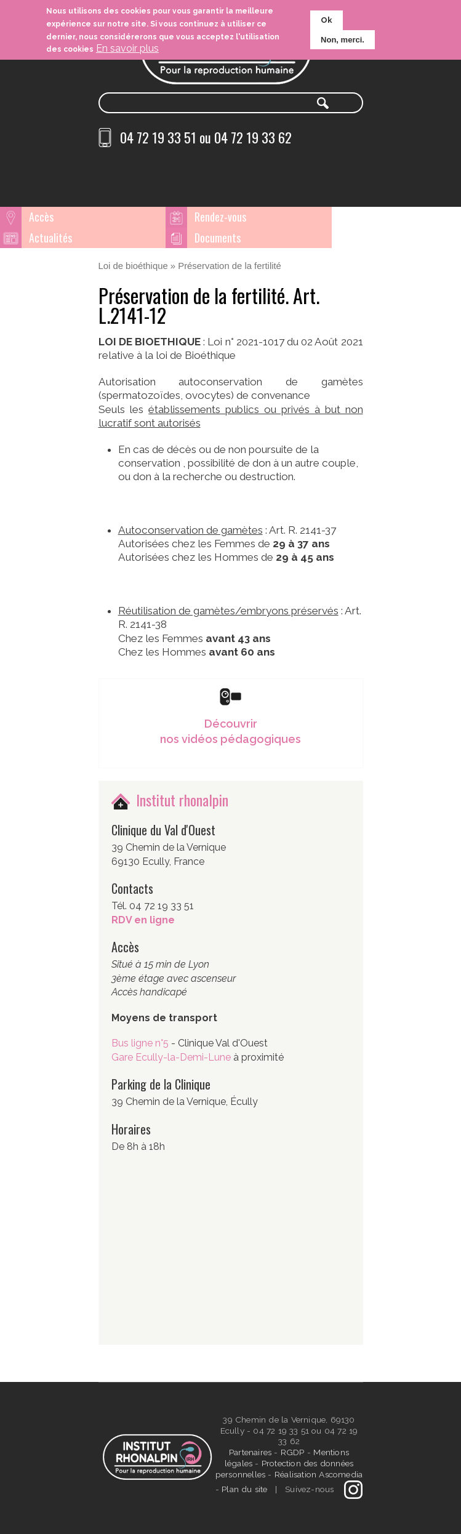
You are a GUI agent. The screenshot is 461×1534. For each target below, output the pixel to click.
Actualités (357, 217)
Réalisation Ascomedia (319, 1474)
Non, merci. (342, 39)
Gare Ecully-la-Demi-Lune (171, 1056)
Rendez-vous (209, 217)
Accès (41, 217)
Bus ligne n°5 (141, 1043)
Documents (52, 238)
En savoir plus (127, 48)
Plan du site (244, 1488)
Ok (326, 20)
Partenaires (251, 1452)
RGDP (293, 1452)
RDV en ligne (143, 919)
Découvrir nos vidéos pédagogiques (230, 731)
